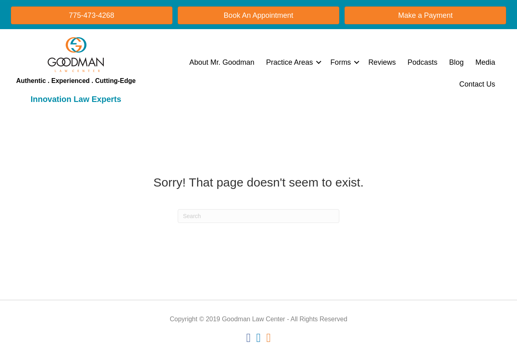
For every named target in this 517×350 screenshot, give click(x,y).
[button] (318, 62)
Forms (340, 62)
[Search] (258, 216)
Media (485, 62)
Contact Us (477, 84)
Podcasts (422, 62)
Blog (456, 62)
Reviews (382, 62)
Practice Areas (289, 62)
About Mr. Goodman (221, 62)
